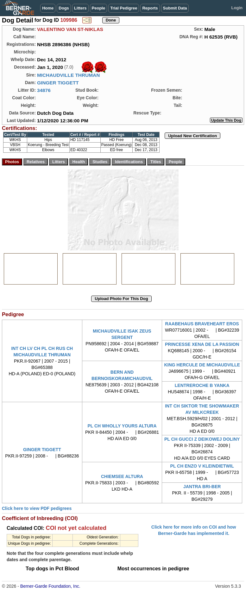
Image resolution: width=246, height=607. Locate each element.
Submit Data (175, 8)
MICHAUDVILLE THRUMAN (68, 75)
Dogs (64, 8)
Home (48, 8)
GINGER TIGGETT (58, 82)
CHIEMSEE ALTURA (122, 476)
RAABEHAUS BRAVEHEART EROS (202, 323)
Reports (150, 8)
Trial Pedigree (123, 8)
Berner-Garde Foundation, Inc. (50, 586)
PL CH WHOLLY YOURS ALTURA (121, 425)
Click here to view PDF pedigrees (37, 508)
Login (237, 7)
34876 (44, 90)
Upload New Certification (192, 135)
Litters (80, 8)
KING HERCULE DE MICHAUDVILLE (202, 364)
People (98, 8)
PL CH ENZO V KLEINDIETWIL (202, 466)
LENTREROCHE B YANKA (202, 385)
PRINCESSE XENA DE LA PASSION (202, 344)
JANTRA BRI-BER (202, 486)
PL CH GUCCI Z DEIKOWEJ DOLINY (202, 439)
